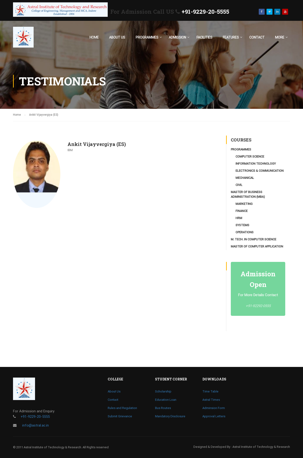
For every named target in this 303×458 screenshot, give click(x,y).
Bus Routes (163, 408)
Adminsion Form (213, 408)
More (279, 37)
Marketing (244, 204)
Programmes (147, 37)
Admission (177, 37)
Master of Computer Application (257, 246)
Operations (245, 232)
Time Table (210, 391)
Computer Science (250, 156)
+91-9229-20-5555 (205, 11)
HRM (239, 218)
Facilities (204, 37)
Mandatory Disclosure (170, 416)
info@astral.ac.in (35, 425)
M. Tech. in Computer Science (253, 239)
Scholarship (163, 391)
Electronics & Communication (260, 170)
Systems (242, 225)
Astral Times (211, 399)
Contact (257, 37)
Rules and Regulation (122, 408)
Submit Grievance (120, 416)
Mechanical (245, 178)
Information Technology (256, 163)
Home (94, 37)
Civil (239, 185)
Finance (242, 211)
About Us (117, 37)
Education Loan (165, 399)
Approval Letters (213, 416)
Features (231, 37)
